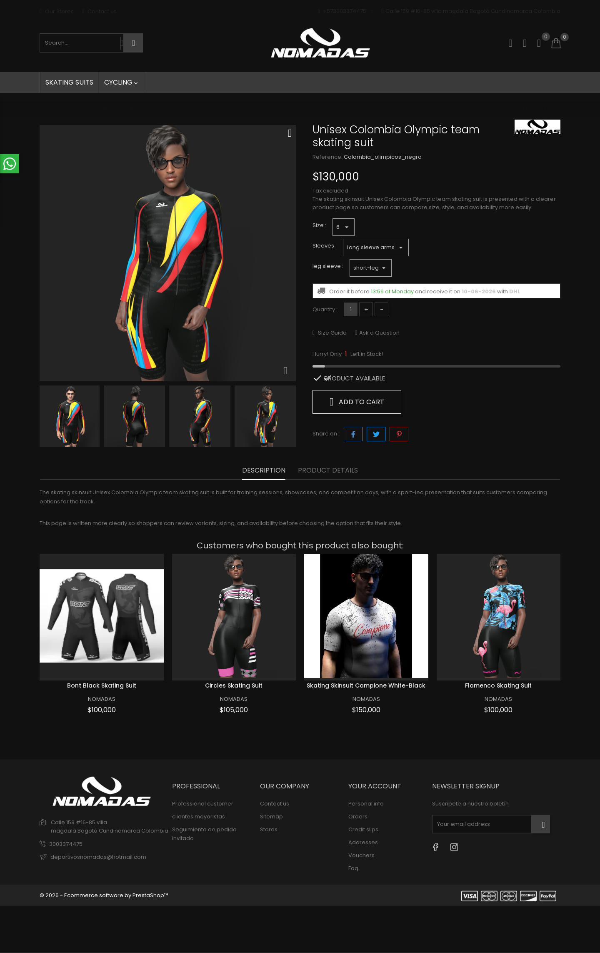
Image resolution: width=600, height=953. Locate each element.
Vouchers (361, 855)
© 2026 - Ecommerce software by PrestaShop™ (104, 895)
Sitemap (271, 816)
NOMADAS (101, 699)
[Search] (133, 43)
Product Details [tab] (328, 470)
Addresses (363, 842)
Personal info (366, 804)
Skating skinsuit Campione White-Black (366, 685)
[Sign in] (525, 43)
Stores (269, 829)
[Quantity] (351, 309)
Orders (358, 816)
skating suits (69, 82)
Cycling (121, 82)
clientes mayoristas (198, 816)
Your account (374, 786)
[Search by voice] (121, 43)
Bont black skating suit (101, 685)
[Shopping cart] (555, 43)
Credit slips (363, 829)
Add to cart (357, 401)
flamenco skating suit (498, 685)
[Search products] (80, 43)
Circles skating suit (233, 685)
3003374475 (65, 844)
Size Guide (332, 333)
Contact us (99, 11)
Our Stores (57, 11)
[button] (539, 47)
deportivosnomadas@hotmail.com (98, 857)
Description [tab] (263, 470)
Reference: (327, 157)
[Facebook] (435, 847)
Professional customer (202, 804)
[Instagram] (454, 847)
